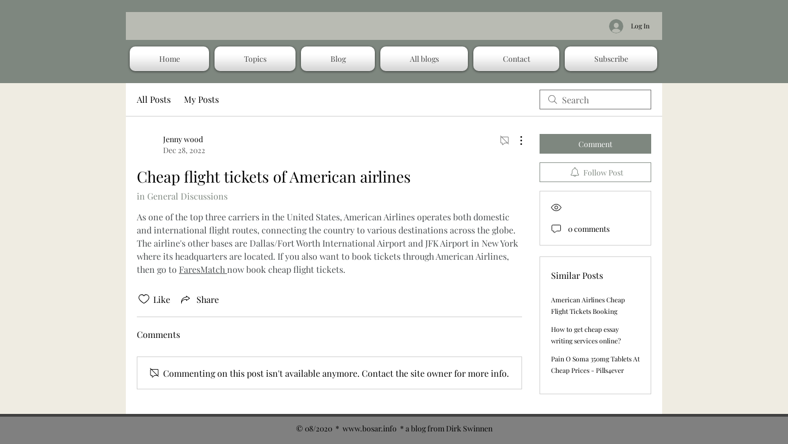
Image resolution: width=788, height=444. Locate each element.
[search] (595, 99)
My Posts (201, 99)
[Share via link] (199, 299)
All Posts (154, 99)
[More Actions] (515, 140)
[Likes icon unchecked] (144, 299)
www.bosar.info (370, 428)
